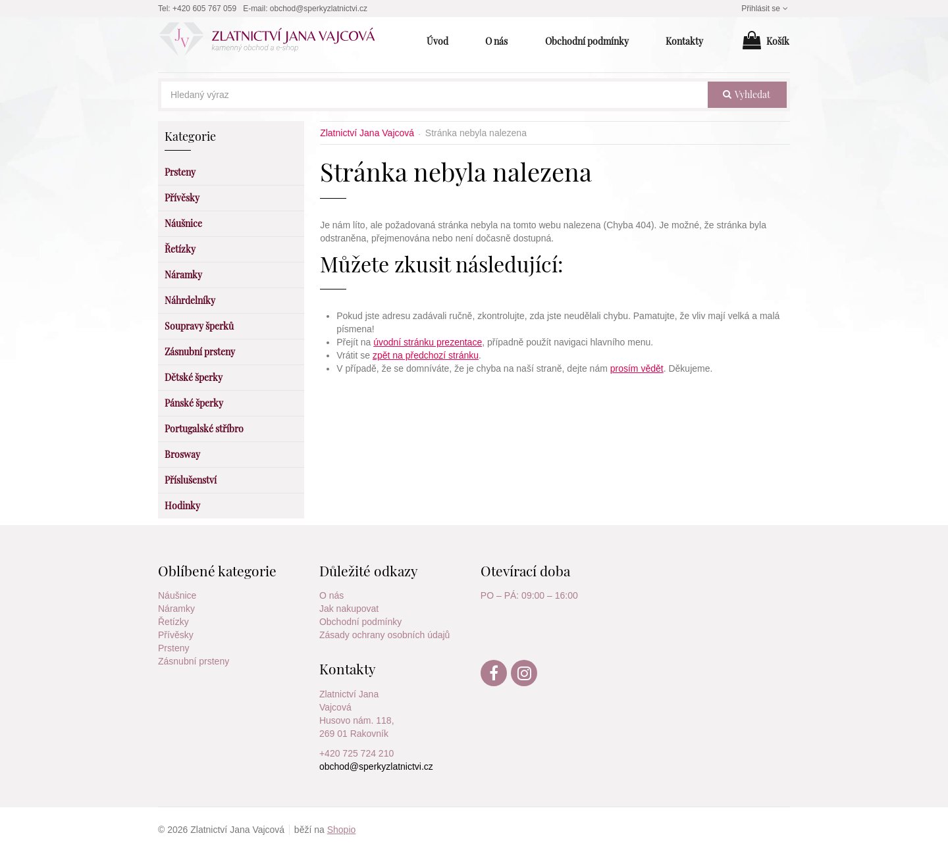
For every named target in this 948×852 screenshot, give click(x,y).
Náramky (176, 608)
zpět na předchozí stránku (426, 355)
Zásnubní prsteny (193, 661)
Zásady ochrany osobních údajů (384, 635)
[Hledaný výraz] (434, 95)
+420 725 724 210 (356, 753)
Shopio (341, 829)
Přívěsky (176, 635)
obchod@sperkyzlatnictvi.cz (318, 8)
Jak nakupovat (349, 608)
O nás (331, 595)
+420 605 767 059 (204, 8)
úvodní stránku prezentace (427, 342)
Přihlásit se (765, 8)
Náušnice (177, 595)
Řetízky (173, 621)
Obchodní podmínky (360, 621)
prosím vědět (637, 368)
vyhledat (746, 94)
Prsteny (173, 648)
